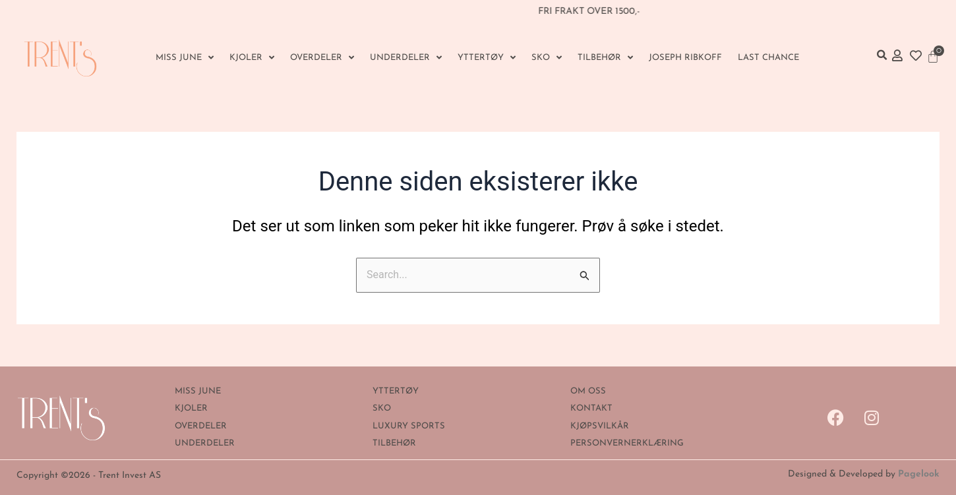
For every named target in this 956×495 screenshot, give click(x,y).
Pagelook (919, 474)
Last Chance (768, 57)
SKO (546, 58)
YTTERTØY (487, 58)
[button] (881, 55)
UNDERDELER (406, 58)
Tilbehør (605, 58)
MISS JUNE (185, 58)
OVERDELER (322, 58)
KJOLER (251, 58)
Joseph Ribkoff (685, 57)
